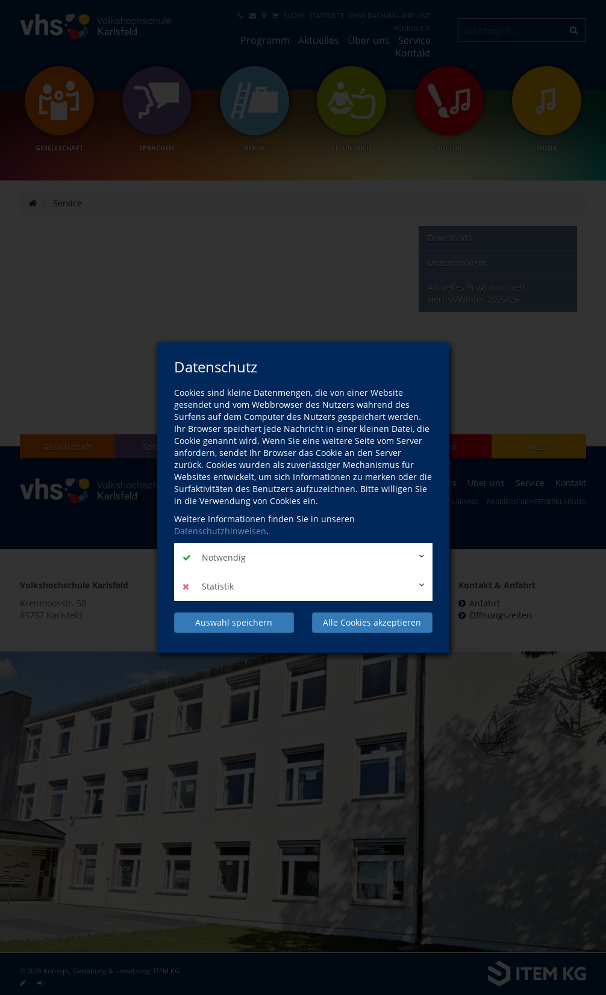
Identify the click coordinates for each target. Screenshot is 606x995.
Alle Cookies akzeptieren (372, 622)
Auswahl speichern (233, 622)
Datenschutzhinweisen (220, 531)
